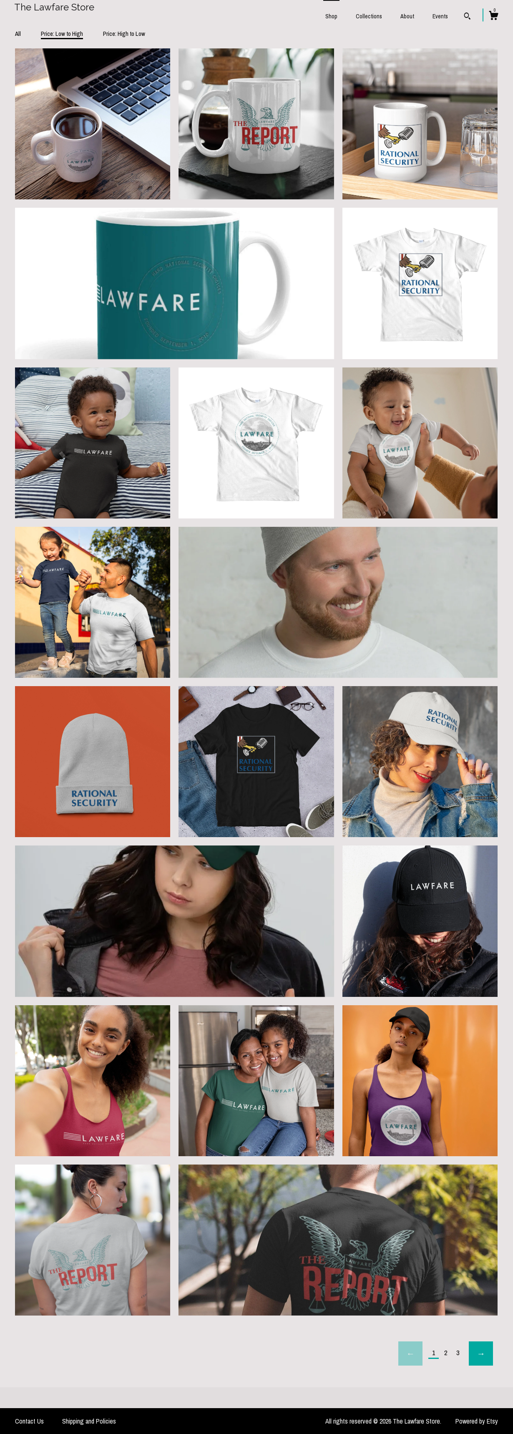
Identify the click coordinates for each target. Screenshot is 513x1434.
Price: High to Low (124, 33)
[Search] (467, 17)
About (407, 16)
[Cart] (493, 16)
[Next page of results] (481, 1353)
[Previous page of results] (410, 1353)
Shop (331, 16)
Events (440, 16)
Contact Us (29, 1421)
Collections (369, 16)
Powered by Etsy (476, 1421)
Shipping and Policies (89, 1421)
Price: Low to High (62, 33)
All (18, 33)
